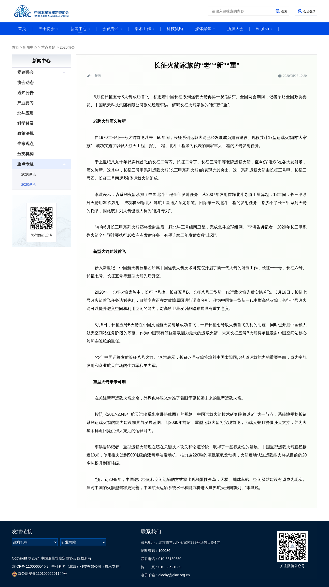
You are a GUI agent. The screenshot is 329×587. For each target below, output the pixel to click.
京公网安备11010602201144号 (39, 573)
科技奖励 (175, 28)
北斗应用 (25, 113)
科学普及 (25, 123)
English (264, 28)
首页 (22, 28)
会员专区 (112, 28)
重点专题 (48, 47)
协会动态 (25, 82)
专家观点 (25, 143)
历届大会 (235, 28)
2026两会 (28, 174)
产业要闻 (25, 103)
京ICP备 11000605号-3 (30, 566)
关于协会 (48, 28)
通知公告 (25, 93)
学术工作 (144, 28)
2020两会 (67, 47)
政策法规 (25, 133)
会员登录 (309, 11)
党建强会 (25, 72)
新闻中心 (80, 29)
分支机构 (25, 154)
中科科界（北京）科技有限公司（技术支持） (87, 566)
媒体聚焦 (205, 28)
